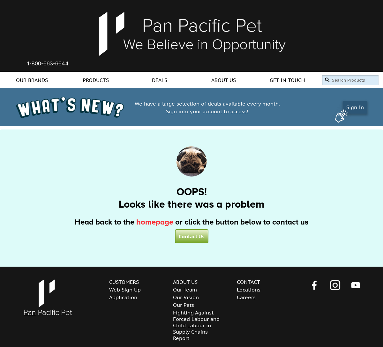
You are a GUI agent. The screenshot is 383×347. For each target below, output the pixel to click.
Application (123, 297)
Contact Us (192, 236)
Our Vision (186, 297)
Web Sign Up (125, 289)
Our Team (185, 289)
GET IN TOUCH (287, 80)
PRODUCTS (96, 80)
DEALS (159, 80)
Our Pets (183, 305)
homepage (154, 222)
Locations (248, 289)
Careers (246, 297)
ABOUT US (223, 80)
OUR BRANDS (32, 80)
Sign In (355, 107)
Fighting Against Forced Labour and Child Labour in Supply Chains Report (196, 325)
